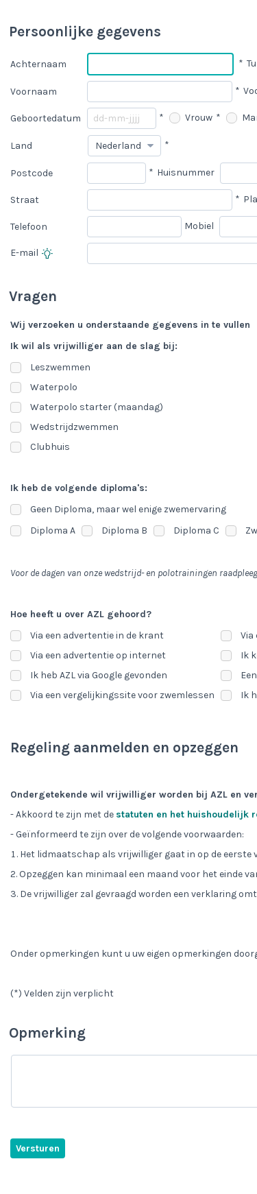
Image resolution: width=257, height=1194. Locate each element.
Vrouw (190, 117)
